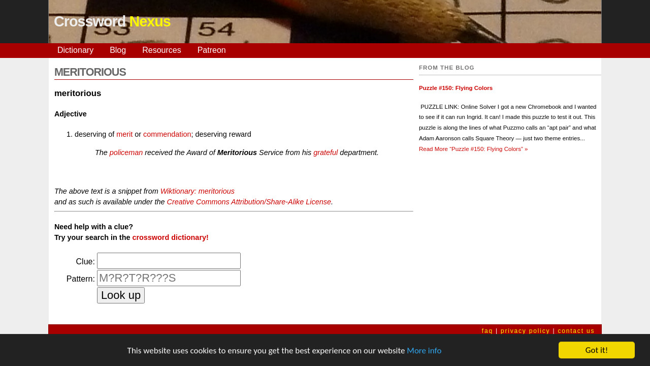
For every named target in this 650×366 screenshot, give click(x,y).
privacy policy (525, 330)
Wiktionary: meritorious (197, 191)
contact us (576, 330)
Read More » (473, 149)
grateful (325, 152)
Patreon (212, 50)
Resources (161, 50)
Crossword (112, 21)
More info (424, 351)
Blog (118, 50)
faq (487, 330)
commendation (167, 134)
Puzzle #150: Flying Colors (456, 88)
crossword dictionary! (170, 237)
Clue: (85, 261)
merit (124, 134)
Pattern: (81, 278)
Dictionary (75, 50)
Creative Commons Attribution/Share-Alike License (249, 202)
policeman (126, 152)
